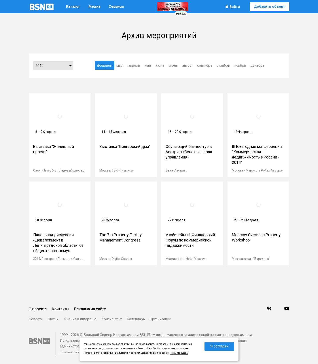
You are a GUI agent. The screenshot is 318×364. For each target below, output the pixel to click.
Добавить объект (269, 6)
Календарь (136, 319)
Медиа (94, 6)
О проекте (38, 309)
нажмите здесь (179, 352)
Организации (160, 319)
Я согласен (219, 346)
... (70, 65)
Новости (36, 319)
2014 (40, 66)
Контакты (60, 309)
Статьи (53, 319)
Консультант (111, 319)
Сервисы (116, 6)
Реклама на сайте (90, 309)
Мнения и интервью (80, 319)
